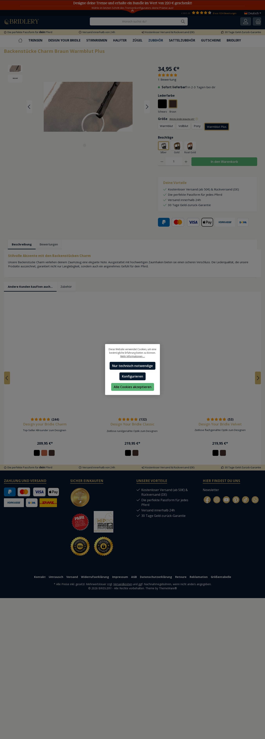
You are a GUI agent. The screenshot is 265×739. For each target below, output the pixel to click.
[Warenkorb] (257, 21)
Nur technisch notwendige (132, 366)
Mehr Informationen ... (132, 356)
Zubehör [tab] (66, 287)
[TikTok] (245, 500)
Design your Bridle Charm (45, 424)
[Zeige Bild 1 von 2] (84, 145)
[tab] (22, 245)
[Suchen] (183, 21)
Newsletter (211, 490)
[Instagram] (216, 500)
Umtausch (56, 577)
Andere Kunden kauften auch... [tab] (30, 287)
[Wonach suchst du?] (134, 21)
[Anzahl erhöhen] (186, 162)
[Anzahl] (174, 162)
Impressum (120, 577)
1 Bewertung (167, 79)
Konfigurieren (132, 376)
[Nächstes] (147, 106)
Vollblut (183, 126)
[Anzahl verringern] (162, 162)
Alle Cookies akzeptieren (132, 387)
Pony (197, 126)
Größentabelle (221, 577)
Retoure (181, 577)
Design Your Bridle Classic (132, 424)
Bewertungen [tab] (49, 244)
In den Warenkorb (224, 162)
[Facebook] (207, 500)
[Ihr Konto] (245, 21)
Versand (72, 577)
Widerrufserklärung (95, 577)
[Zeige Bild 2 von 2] (91, 145)
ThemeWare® (168, 588)
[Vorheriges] (29, 106)
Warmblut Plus (216, 127)
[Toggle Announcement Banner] (132, 11)
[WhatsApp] (255, 500)
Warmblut (166, 126)
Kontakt (40, 577)
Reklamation (199, 577)
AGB (134, 577)
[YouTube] (226, 500)
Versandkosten (122, 584)
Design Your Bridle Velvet (220, 424)
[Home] (23, 40)
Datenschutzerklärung (156, 577)
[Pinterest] (236, 500)
